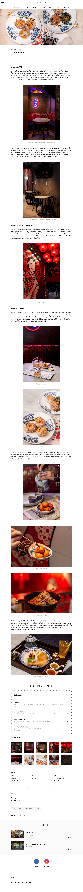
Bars (34, 7)
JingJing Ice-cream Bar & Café (36, 844)
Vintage (31, 835)
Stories (42, 7)
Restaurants (18, 7)
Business (58, 878)
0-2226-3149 (35, 778)
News (50, 7)
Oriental (19, 49)
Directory (66, 7)
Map (12, 792)
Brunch (20, 808)
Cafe (14, 808)
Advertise (49, 878)
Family (38, 808)
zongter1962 (16, 798)
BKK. (13, 878)
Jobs (42, 878)
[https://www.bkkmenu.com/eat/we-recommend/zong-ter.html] (24, 815)
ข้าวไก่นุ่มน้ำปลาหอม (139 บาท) (50, 621)
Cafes (27, 7)
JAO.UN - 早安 (30, 833)
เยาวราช (13, 55)
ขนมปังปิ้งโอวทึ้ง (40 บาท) (35, 457)
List (57, 7)
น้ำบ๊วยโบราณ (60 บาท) (35, 315)
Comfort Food (29, 808)
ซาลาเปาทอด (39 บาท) (18, 452)
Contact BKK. (67, 878)
